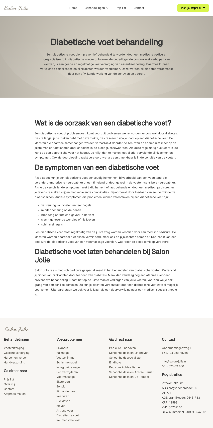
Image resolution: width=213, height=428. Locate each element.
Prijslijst (121, 8)
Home (73, 8)
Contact (139, 8)
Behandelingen (95, 8)
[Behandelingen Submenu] (107, 8)
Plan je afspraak (193, 8)
